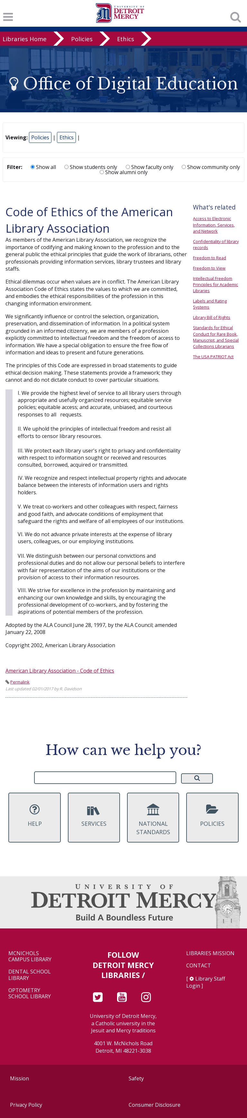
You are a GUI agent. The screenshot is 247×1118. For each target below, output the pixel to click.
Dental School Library (29, 975)
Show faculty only (149, 167)
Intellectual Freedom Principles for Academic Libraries (215, 284)
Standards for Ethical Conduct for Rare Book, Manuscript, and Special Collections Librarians (216, 337)
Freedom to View (209, 268)
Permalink (20, 682)
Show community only (211, 167)
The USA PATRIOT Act (213, 356)
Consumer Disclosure (154, 1104)
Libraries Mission (210, 953)
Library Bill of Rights (211, 317)
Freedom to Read (209, 258)
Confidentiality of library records (216, 244)
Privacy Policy (26, 1104)
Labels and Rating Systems (210, 304)
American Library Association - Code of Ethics (59, 670)
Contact (198, 966)
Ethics (125, 39)
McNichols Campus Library (29, 956)
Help (34, 815)
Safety (136, 1078)
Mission (19, 1078)
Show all (43, 167)
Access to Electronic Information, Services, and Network (214, 225)
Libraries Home (25, 39)
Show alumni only (124, 172)
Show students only (90, 167)
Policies (82, 39)
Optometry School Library (29, 993)
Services (94, 815)
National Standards (153, 820)
